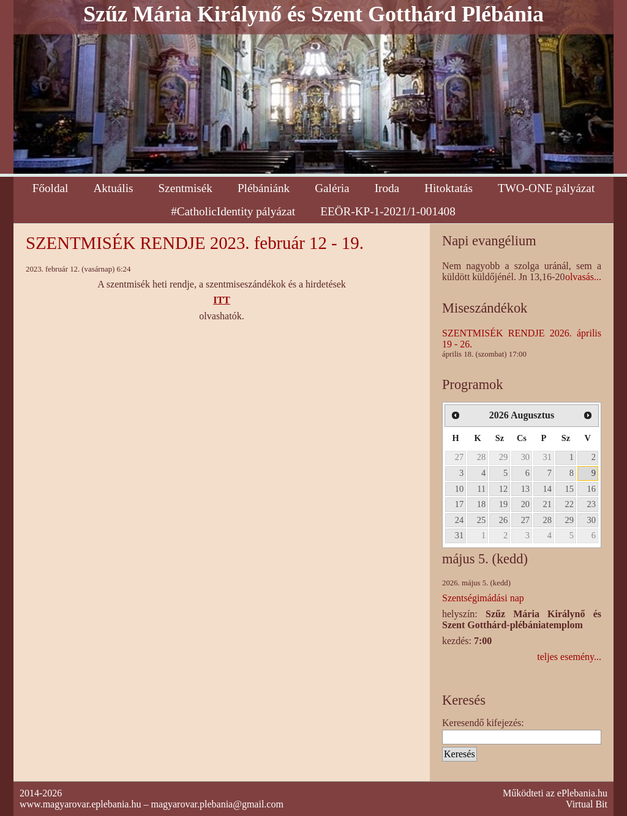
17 (459, 504)
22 (569, 504)
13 (525, 489)
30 (525, 457)
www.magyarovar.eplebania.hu (80, 804)
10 (459, 489)
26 (503, 520)
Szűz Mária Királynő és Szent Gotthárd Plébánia (313, 14)
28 (481, 457)
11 (481, 489)
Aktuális (113, 188)
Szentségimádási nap (483, 598)
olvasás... (583, 277)
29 (503, 457)
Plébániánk (264, 188)
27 (459, 457)
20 (525, 504)
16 (591, 489)
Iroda (387, 188)
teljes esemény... (569, 656)
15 (569, 489)
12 (503, 489)
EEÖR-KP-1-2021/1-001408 (388, 211)
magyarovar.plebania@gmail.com (217, 804)
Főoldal (50, 188)
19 (503, 504)
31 (547, 457)
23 (591, 504)
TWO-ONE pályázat (546, 188)
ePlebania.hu (582, 793)
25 (481, 520)
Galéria (332, 188)
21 (547, 504)
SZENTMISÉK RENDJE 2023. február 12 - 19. (195, 243)
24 (459, 520)
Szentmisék (185, 188)
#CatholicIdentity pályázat (233, 211)
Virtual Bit (586, 804)
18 (481, 504)
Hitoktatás (448, 188)
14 (547, 489)
